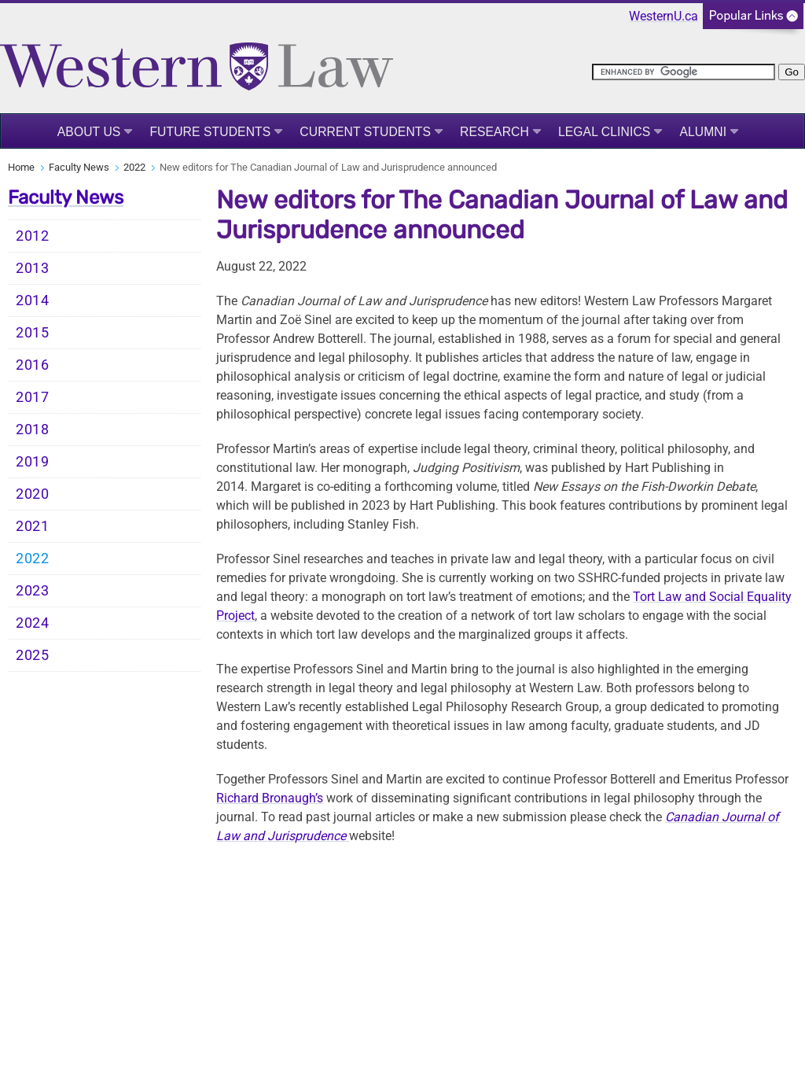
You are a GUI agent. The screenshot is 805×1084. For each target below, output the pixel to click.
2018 (33, 429)
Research (494, 131)
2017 (33, 397)
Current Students (365, 131)
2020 (33, 494)
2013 (33, 268)
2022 (134, 167)
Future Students (209, 131)
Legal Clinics (604, 131)
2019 (33, 462)
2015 (33, 333)
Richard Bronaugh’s (269, 798)
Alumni (702, 131)
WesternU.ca (663, 16)
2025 (33, 655)
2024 (33, 623)
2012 (33, 236)
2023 (33, 591)
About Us (89, 131)
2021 (33, 526)
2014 (33, 300)
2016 (33, 365)
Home (21, 167)
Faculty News (79, 167)
